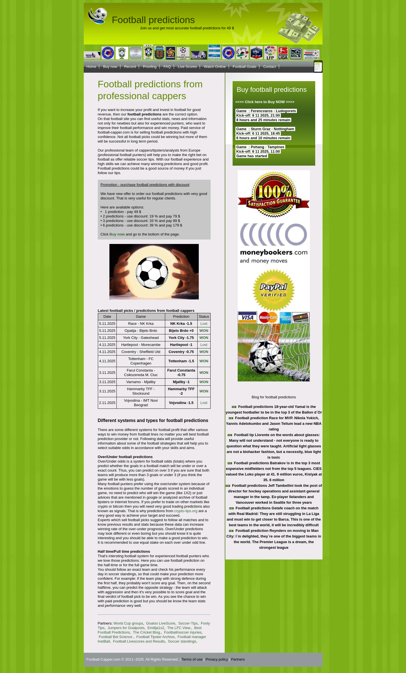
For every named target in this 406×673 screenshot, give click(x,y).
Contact (269, 67)
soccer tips (145, 159)
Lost (204, 323)
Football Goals (244, 67)
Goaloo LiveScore (160, 623)
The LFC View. (179, 628)
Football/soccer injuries (183, 632)
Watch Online (215, 67)
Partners (238, 659)
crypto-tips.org (185, 511)
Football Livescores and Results (139, 641)
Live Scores (187, 67)
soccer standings (122, 574)
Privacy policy (217, 659)
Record (130, 67)
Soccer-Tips (188, 623)
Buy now (110, 67)
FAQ (167, 67)
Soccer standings (182, 641)
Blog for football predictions (274, 397)
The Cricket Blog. (147, 632)
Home (91, 67)
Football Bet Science (116, 637)
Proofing (149, 67)
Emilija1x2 (155, 628)
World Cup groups (128, 623)
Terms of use (192, 659)
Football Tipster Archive (155, 637)
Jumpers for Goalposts (125, 628)
